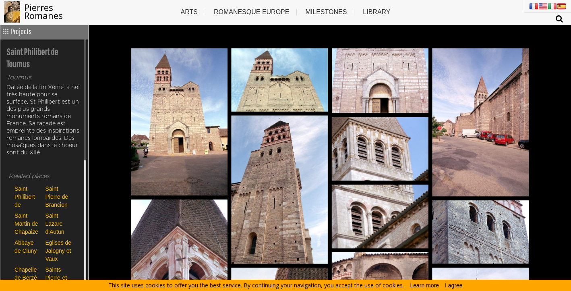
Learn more (424, 285)
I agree (454, 285)
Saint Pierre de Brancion (57, 196)
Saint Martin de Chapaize (26, 223)
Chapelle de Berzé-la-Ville (26, 277)
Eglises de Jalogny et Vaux (59, 250)
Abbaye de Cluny (25, 246)
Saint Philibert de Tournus (24, 196)
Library (376, 11)
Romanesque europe (252, 11)
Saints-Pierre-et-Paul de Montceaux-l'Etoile (59, 277)
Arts (188, 11)
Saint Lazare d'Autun (55, 223)
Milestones (326, 11)
